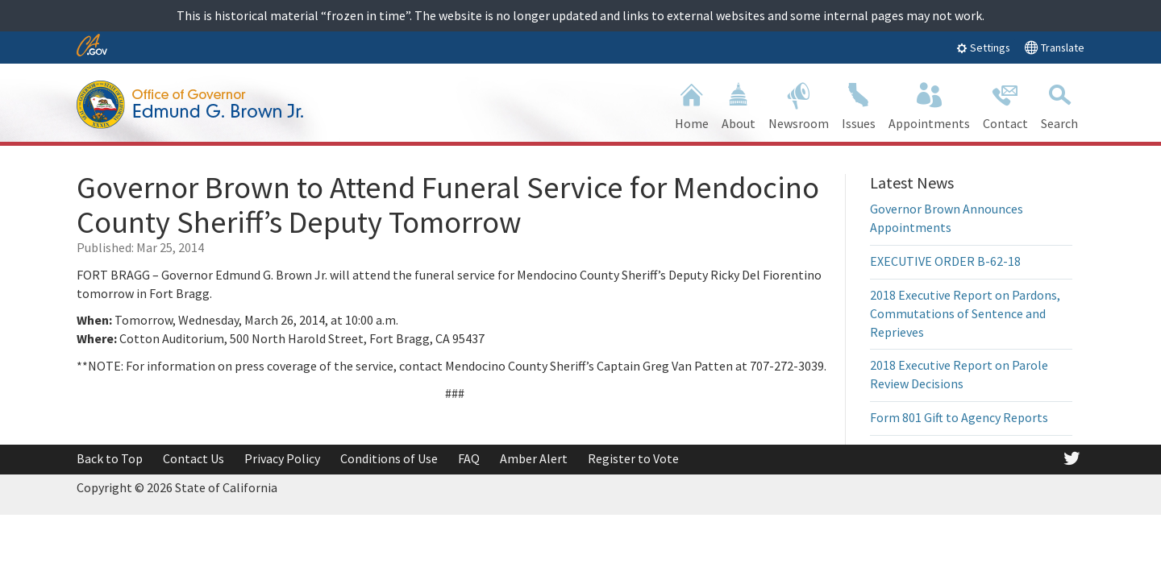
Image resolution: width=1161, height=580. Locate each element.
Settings (983, 47)
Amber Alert (534, 458)
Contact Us (193, 458)
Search (1059, 104)
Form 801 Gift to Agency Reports (959, 417)
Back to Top (110, 458)
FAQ (469, 458)
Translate (1054, 47)
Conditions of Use (389, 458)
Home (692, 104)
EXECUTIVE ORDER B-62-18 (945, 261)
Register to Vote (633, 458)
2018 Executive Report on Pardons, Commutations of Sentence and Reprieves (965, 313)
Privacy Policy (282, 458)
